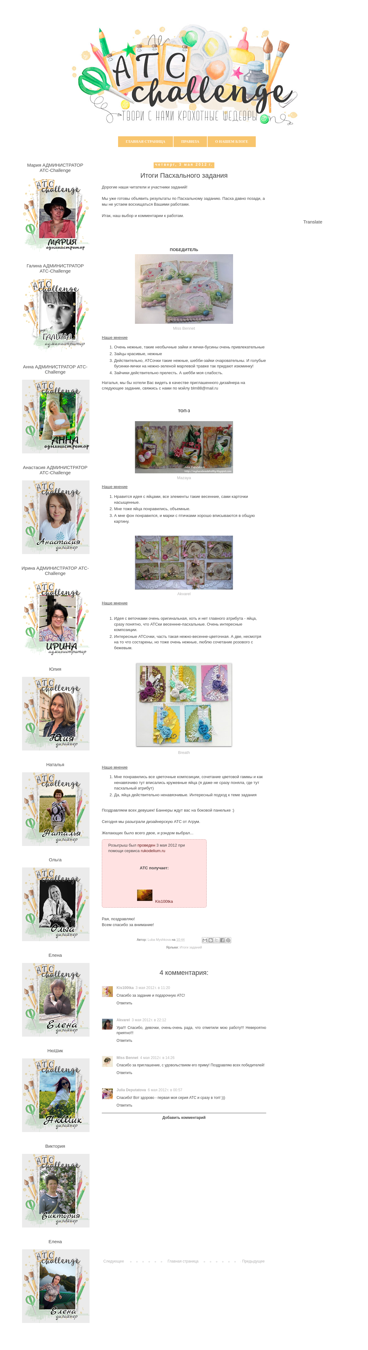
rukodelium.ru (153, 850)
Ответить (124, 1003)
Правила (190, 141)
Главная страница (145, 141)
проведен (146, 845)
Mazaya (184, 477)
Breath (184, 752)
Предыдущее (253, 1261)
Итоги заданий (191, 947)
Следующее (113, 1261)
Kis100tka (164, 901)
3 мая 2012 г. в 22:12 (149, 1020)
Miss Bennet (184, 328)
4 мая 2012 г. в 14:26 (157, 1058)
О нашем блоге (231, 141)
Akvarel (183, 594)
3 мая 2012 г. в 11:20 (153, 988)
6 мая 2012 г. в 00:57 (165, 1090)
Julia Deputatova (131, 1090)
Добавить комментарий (184, 1117)
